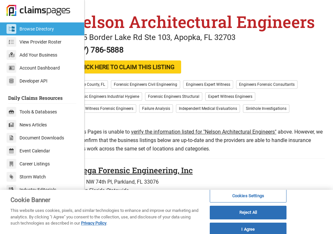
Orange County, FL (111, 104)
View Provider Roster (34, 42)
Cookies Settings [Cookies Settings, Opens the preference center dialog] (248, 195)
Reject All (248, 212)
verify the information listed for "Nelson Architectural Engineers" (226, 152)
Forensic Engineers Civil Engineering (168, 104)
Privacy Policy (93, 223)
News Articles (27, 125)
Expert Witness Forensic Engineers (126, 128)
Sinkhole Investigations (288, 128)
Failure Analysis (179, 128)
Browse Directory (30, 29)
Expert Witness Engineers (253, 116)
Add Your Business (32, 55)
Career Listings (28, 164)
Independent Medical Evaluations (230, 128)
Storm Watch (26, 177)
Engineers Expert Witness (230, 104)
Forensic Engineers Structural (196, 116)
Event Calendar (28, 151)
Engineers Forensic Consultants (289, 104)
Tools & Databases (32, 112)
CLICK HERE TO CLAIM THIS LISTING (148, 87)
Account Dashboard (33, 68)
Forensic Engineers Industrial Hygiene (129, 116)
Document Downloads (35, 138)
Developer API (27, 81)
